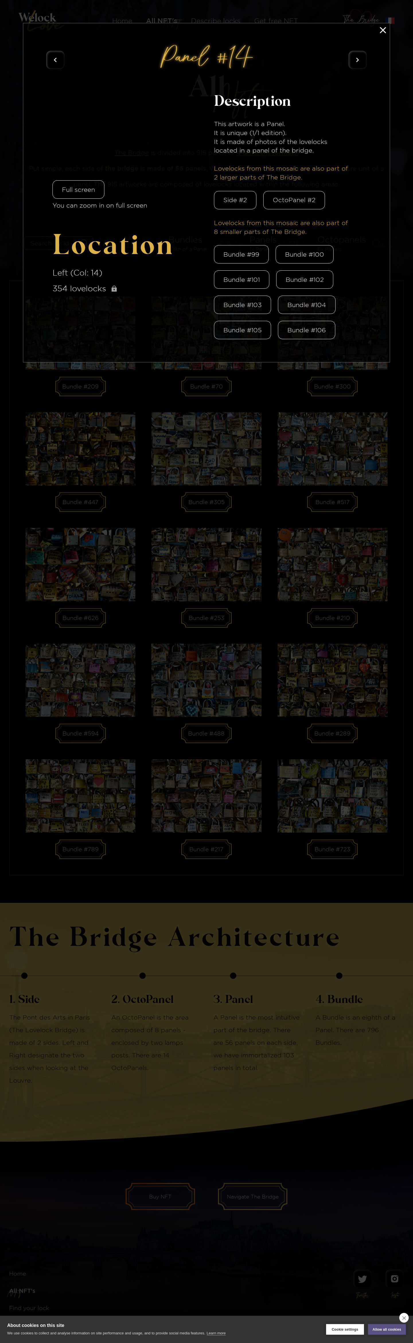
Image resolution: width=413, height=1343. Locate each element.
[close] (404, 1318)
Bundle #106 (306, 330)
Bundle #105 (242, 330)
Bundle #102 (305, 279)
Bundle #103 (242, 304)
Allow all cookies (387, 1330)
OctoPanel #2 (294, 199)
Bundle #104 (306, 304)
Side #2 (235, 199)
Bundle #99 (241, 254)
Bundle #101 (241, 279)
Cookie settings (345, 1330)
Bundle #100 (304, 254)
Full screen (78, 189)
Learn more (216, 1333)
